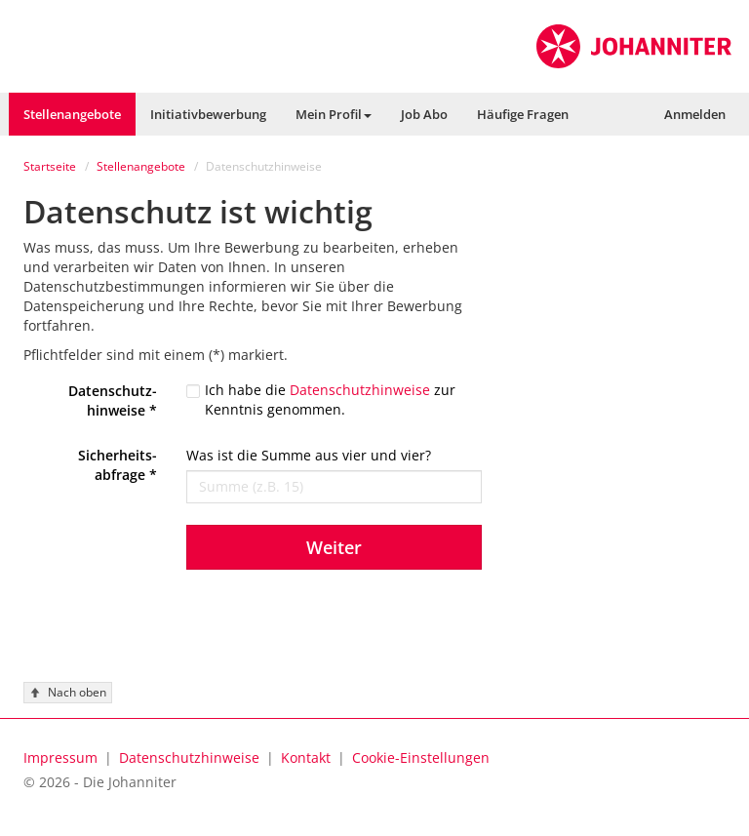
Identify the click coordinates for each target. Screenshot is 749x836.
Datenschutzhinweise (360, 389)
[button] (333, 114)
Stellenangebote (141, 166)
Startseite (49, 166)
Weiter (334, 547)
